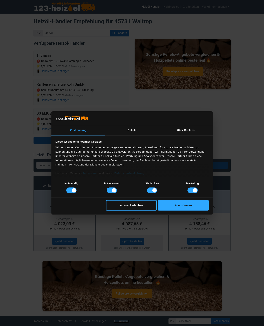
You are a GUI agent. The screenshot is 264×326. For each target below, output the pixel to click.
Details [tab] (132, 130)
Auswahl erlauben (131, 205)
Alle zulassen (183, 205)
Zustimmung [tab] (78, 130)
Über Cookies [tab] (186, 130)
